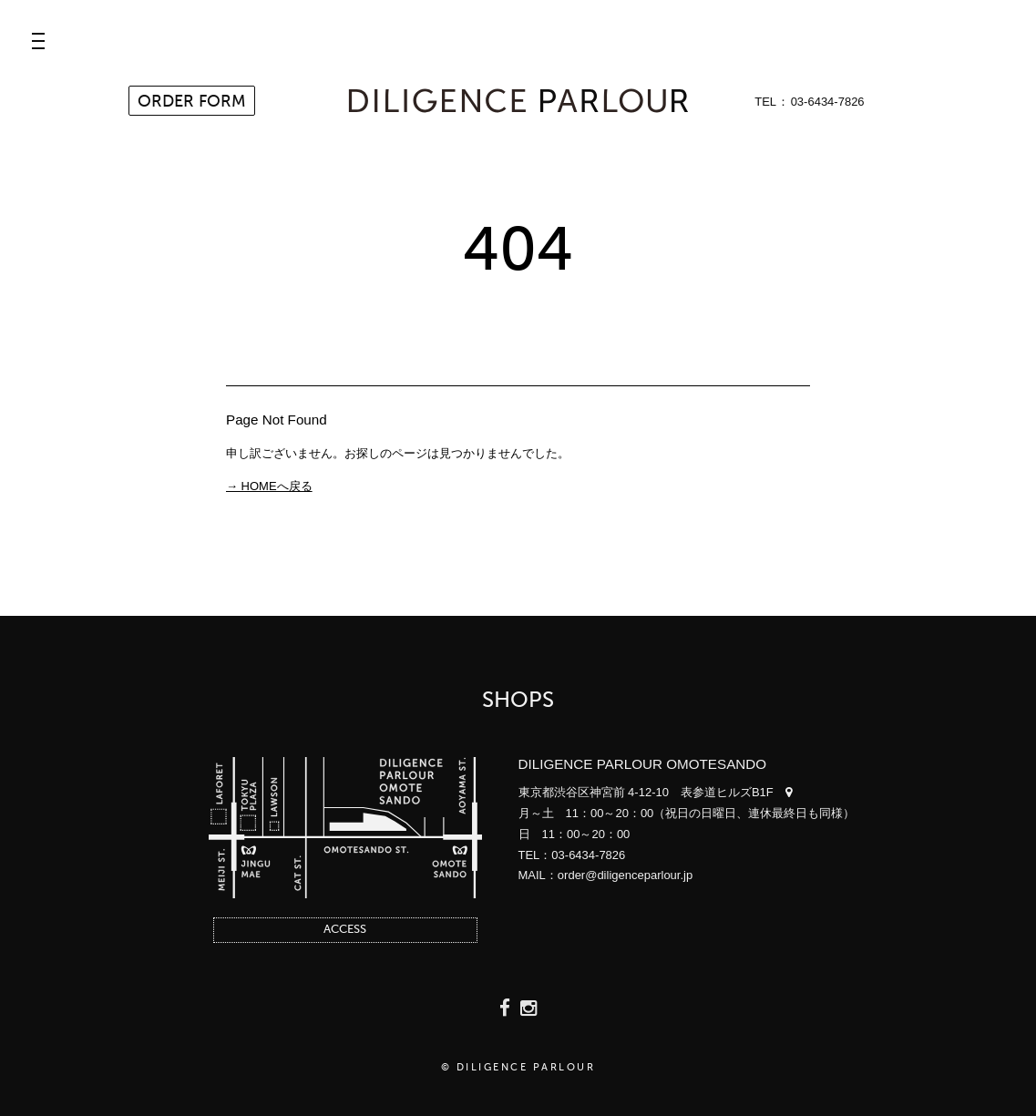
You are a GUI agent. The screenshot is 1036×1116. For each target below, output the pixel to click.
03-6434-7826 (828, 101)
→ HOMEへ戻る (269, 486)
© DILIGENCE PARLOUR (518, 1068)
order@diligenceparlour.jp (625, 875)
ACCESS (344, 930)
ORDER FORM (192, 102)
